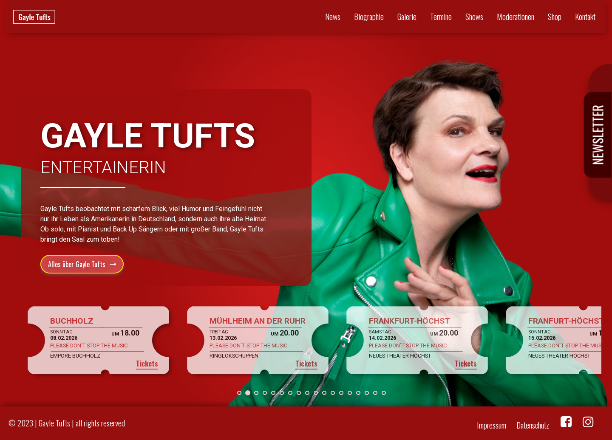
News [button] (332, 16)
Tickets (147, 363)
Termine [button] (441, 16)
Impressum (491, 425)
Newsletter (597, 135)
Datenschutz (532, 425)
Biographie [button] (369, 16)
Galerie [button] (406, 16)
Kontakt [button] (585, 16)
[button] (239, 393)
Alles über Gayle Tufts (76, 264)
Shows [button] (474, 16)
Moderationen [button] (515, 16)
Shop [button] (554, 16)
